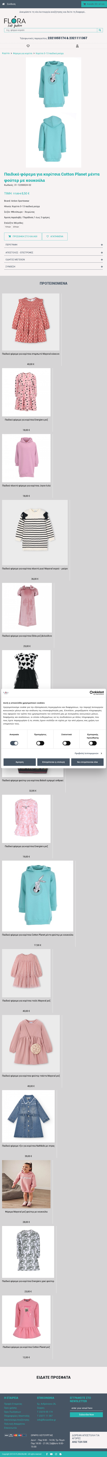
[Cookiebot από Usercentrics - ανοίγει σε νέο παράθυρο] (92, 693)
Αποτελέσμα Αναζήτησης (16, 1419)
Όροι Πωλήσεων (12, 1411)
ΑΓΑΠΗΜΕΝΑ (55, 236)
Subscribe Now (86, 1414)
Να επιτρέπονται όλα (87, 762)
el (99, 4)
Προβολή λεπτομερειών (87, 753)
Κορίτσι (6, 53)
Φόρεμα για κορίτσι (22, 53)
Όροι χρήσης (10, 1407)
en (103, 4)
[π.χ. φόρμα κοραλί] (50, 30)
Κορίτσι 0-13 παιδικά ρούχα (50, 53)
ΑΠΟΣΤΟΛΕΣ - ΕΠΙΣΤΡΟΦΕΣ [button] (54, 252)
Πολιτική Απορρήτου (14, 1423)
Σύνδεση (11, 4)
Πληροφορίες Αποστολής (17, 1415)
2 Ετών (16, 227)
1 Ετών (8, 227)
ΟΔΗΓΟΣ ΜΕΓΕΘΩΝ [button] (54, 259)
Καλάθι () (92, 4)
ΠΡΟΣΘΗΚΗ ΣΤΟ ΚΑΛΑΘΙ (22, 236)
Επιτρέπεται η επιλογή (53, 762)
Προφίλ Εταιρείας (13, 1403)
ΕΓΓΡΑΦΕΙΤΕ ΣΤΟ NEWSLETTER (80, 1399)
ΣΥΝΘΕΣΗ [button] (54, 266)
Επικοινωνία (10, 1427)
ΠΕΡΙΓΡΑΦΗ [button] (54, 244)
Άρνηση (20, 762)
